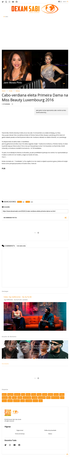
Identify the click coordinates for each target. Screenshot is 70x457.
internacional (55, 398)
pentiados (16, 401)
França (39, 394)
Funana (44, 394)
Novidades (5, 364)
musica (4, 401)
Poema (56, 394)
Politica (62, 394)
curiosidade (41, 398)
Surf (10, 398)
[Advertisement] (35, 34)
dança (48, 398)
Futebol (50, 394)
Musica (50, 434)
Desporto (17, 394)
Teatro (14, 398)
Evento (28, 394)
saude (22, 401)
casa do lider (27, 398)
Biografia (10, 394)
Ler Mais (35, 353)
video (40, 401)
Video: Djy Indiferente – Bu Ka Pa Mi (18, 297)
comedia (34, 398)
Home (3, 91)
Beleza (18, 91)
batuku (20, 398)
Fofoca (34, 394)
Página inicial (19, 430)
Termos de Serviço (20, 434)
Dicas (23, 394)
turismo (35, 401)
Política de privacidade (50, 430)
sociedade (29, 401)
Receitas (4, 398)
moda (10, 91)
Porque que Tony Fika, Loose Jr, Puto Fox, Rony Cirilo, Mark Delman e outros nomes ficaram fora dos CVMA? (35, 347)
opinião (10, 401)
